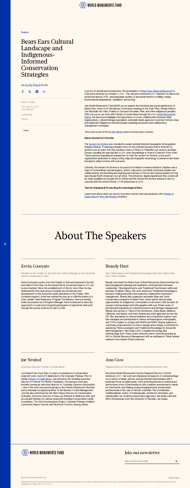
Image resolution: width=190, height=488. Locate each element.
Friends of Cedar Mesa (39, 379)
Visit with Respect (109, 196)
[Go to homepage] (100, 9)
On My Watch (33, 85)
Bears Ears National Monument (157, 91)
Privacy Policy (174, 478)
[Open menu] (5, 244)
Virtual (25, 130)
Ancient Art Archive (98, 144)
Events (25, 32)
